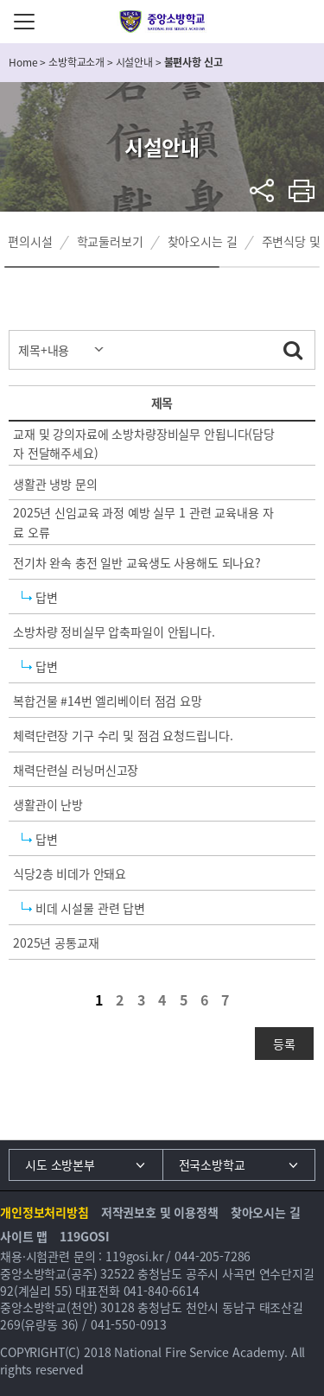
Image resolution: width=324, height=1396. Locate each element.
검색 (293, 347)
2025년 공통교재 (56, 942)
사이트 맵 (24, 1236)
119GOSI (85, 1236)
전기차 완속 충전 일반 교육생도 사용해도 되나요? (137, 562)
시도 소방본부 (60, 1164)
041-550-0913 (129, 1324)
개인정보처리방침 (44, 1212)
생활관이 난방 (48, 804)
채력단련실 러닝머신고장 (75, 769)
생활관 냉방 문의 (55, 483)
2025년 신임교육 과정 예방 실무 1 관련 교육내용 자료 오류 (143, 522)
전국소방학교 (212, 1164)
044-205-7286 (213, 1256)
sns (262, 190)
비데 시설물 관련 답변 (90, 908)
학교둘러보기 (110, 241)
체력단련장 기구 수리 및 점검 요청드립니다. (122, 735)
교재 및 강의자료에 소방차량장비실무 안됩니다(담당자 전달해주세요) (144, 443)
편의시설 (30, 241)
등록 (284, 1043)
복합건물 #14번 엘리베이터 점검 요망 (107, 700)
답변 (46, 597)
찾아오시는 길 (203, 241)
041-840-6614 (162, 1290)
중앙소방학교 (162, 21)
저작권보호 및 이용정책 (160, 1212)
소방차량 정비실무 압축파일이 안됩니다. (114, 631)
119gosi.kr (134, 1256)
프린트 (302, 190)
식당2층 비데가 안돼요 (69, 873)
